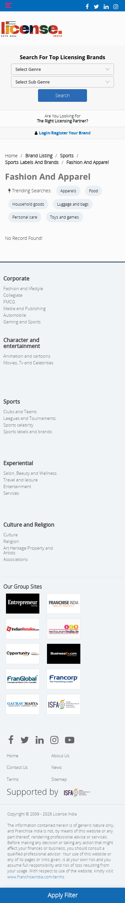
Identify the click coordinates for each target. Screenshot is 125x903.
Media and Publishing (24, 308)
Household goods (28, 204)
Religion (11, 541)
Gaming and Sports (22, 322)
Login (44, 133)
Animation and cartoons (26, 356)
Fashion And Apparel (87, 162)
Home (11, 155)
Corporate (16, 278)
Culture (10, 535)
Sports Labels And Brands (32, 162)
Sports (67, 155)
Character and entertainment (21, 343)
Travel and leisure (20, 480)
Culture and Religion (28, 524)
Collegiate (12, 295)
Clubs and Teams (20, 412)
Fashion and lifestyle (23, 288)
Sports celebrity (18, 425)
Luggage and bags (73, 204)
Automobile (14, 315)
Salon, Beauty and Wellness (30, 473)
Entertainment (17, 486)
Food (93, 191)
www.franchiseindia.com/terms (35, 877)
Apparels (68, 191)
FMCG (9, 302)
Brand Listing (38, 155)
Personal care (24, 217)
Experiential (18, 463)
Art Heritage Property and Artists (28, 550)
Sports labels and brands (27, 432)
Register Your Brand (71, 133)
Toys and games (64, 217)
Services (11, 493)
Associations (15, 559)
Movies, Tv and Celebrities (28, 363)
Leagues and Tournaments (29, 418)
